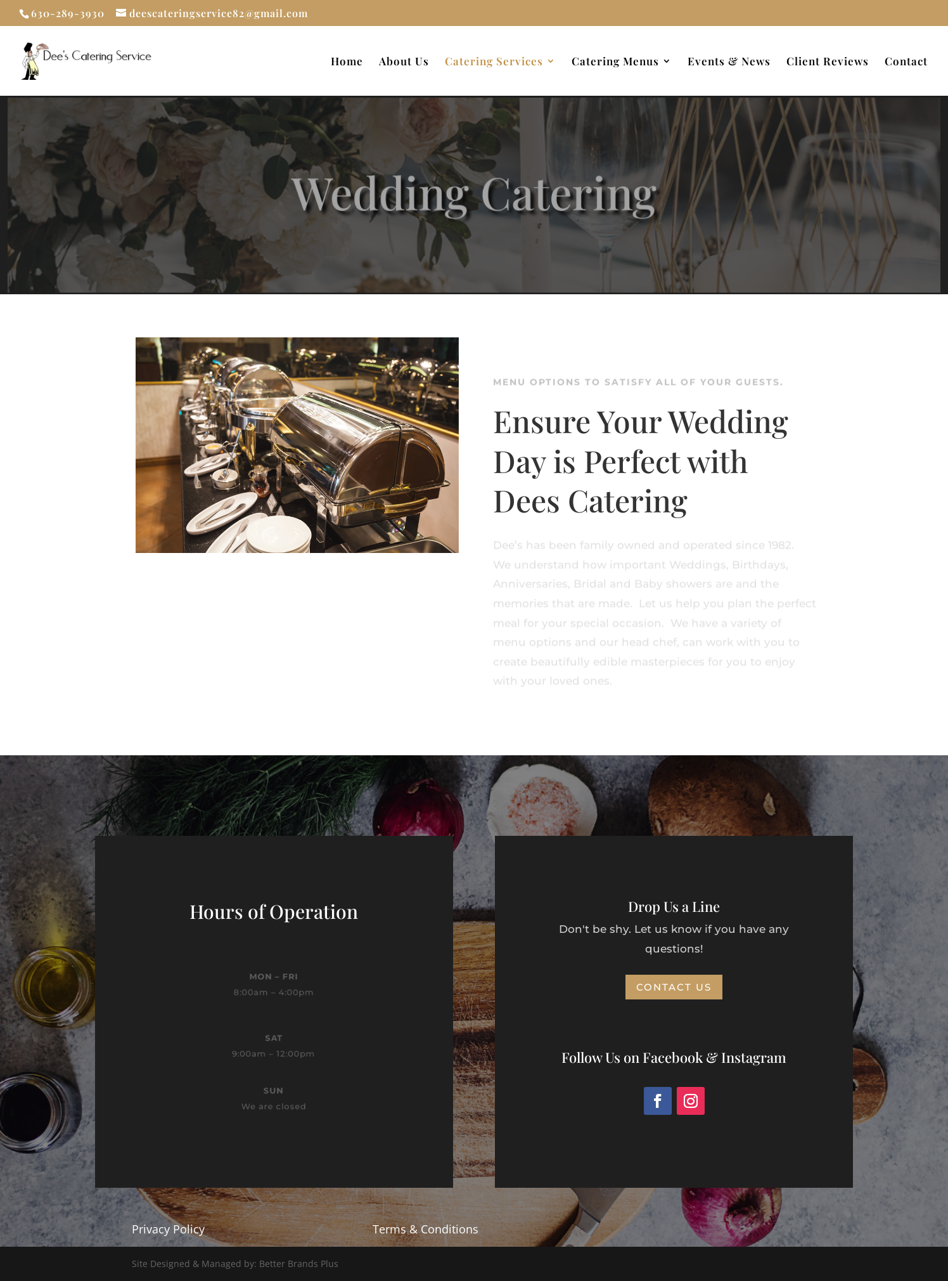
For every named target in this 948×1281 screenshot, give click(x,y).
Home (347, 62)
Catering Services (494, 62)
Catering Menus (615, 62)
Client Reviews (827, 62)
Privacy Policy (168, 1229)
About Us (404, 62)
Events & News (729, 62)
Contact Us (674, 987)
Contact (906, 62)
